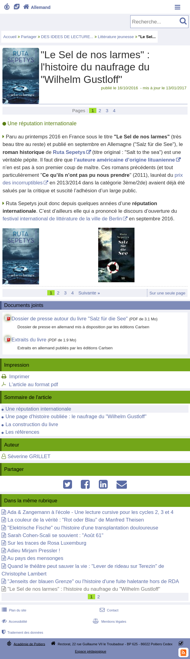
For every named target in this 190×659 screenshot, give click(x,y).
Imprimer (19, 376)
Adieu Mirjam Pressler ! (33, 551)
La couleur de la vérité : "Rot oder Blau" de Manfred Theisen (76, 520)
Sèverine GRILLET (29, 456)
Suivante (89, 292)
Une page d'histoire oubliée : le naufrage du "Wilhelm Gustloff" (76, 416)
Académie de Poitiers (29, 644)
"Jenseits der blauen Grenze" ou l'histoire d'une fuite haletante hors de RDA (93, 581)
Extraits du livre (28, 340)
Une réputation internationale (38, 409)
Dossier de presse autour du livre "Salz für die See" (69, 319)
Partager (29, 36)
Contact (108, 610)
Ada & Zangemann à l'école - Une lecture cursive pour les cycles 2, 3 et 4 (90, 512)
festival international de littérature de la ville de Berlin (62, 219)
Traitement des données (22, 632)
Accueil (9, 36)
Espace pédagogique (90, 651)
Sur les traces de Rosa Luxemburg (47, 543)
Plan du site (13, 610)
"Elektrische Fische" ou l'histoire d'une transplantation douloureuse (83, 528)
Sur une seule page (167, 293)
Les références (22, 432)
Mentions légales (108, 621)
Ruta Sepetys (69, 152)
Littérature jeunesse (116, 36)
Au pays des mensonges (35, 558)
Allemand (36, 7)
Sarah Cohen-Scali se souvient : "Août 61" (55, 535)
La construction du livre (31, 424)
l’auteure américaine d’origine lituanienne (124, 160)
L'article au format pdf (33, 384)
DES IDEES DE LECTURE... (67, 36)
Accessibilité (14, 621)
